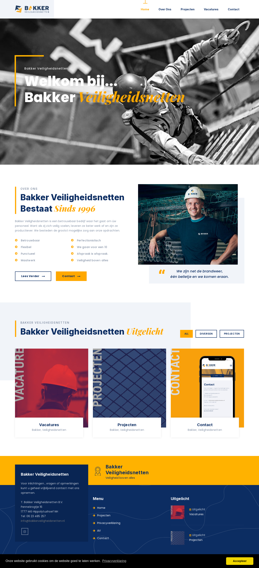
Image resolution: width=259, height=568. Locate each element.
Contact (233, 9)
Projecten (188, 9)
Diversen (206, 334)
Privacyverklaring (106, 523)
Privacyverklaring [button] (114, 561)
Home (145, 9)
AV (97, 531)
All (186, 334)
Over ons (165, 9)
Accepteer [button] (240, 561)
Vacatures (211, 9)
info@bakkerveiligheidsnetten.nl (43, 521)
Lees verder (33, 276)
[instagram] (24, 531)
